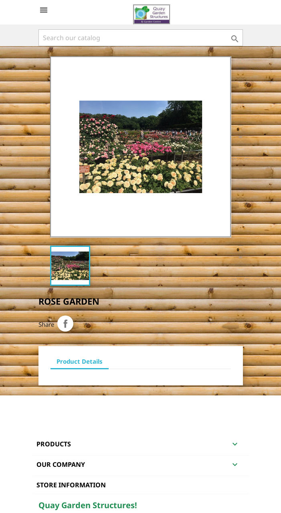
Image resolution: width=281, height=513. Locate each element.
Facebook (45, 405)
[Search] (140, 37)
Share (65, 324)
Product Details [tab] (80, 361)
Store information (71, 484)
